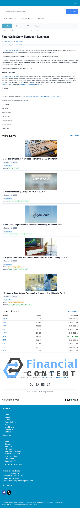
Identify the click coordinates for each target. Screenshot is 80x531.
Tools (37, 26)
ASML (22, 304)
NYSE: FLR (15, 50)
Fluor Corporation (6, 50)
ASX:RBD (15, 269)
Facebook (32, 84)
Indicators (41, 18)
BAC (3, 329)
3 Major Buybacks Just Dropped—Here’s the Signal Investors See (32, 159)
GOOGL (20, 201)
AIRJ (10, 234)
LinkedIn (26, 84)
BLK (13, 201)
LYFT (13, 168)
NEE (20, 269)
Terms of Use (50, 502)
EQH (10, 168)
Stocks (18, 26)
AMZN (10, 269)
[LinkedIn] (42, 384)
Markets (7, 26)
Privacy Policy (47, 377)
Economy (21, 302)
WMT (17, 168)
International (31, 31)
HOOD (27, 201)
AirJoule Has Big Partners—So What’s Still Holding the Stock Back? (33, 225)
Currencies (21, 31)
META (4, 336)
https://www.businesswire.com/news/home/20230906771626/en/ (43, 96)
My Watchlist (26, 18)
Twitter (22, 84)
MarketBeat (8, 165)
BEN (10, 201)
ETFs (28, 26)
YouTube (39, 84)
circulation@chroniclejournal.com (20, 481)
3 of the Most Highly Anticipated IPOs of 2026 (24, 192)
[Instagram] (48, 384)
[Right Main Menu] (75, 3)
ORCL (4, 347)
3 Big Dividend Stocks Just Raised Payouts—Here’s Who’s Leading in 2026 (36, 257)
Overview (7, 31)
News (14, 31)
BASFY (14, 234)
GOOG (4, 333)
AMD (18, 304)
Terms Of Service (61, 377)
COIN (16, 201)
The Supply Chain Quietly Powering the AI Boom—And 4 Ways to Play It (35, 293)
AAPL (10, 304)
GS (24, 201)
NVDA (30, 234)
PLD (23, 269)
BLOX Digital (33, 504)
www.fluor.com (6, 84)
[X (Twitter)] (31, 384)
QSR (26, 269)
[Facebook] (37, 384)
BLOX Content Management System (17, 504)
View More (74, 136)
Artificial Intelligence (13, 267)
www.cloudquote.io (57, 372)
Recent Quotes (8, 18)
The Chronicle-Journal (17, 502)
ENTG (26, 304)
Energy (21, 267)
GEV (18, 234)
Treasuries (40, 31)
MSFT (26, 234)
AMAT (14, 304)
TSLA (4, 351)
